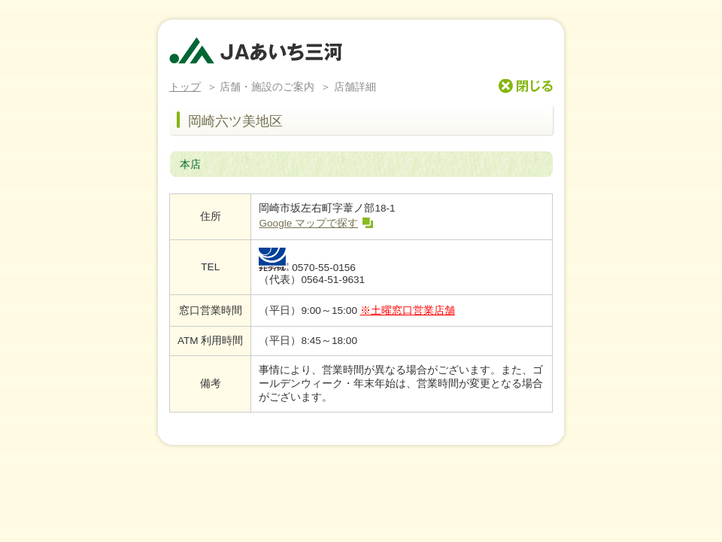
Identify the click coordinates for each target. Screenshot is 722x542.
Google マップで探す (308, 223)
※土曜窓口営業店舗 (407, 310)
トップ (185, 87)
